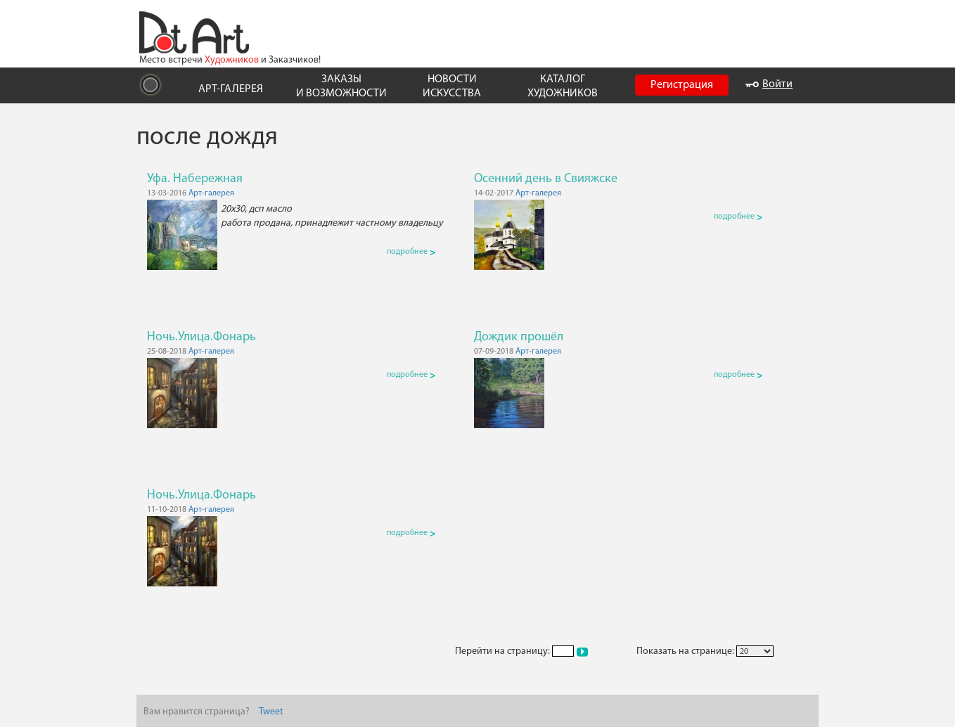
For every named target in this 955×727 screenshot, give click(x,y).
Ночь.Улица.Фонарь (201, 337)
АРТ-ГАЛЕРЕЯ (230, 89)
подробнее (411, 251)
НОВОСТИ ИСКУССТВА (452, 86)
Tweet (271, 712)
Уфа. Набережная (195, 179)
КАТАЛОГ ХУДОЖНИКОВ (562, 86)
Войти (769, 84)
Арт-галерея (211, 193)
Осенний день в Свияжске (545, 179)
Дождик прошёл (518, 337)
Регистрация (681, 85)
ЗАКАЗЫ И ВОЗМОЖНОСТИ (341, 86)
